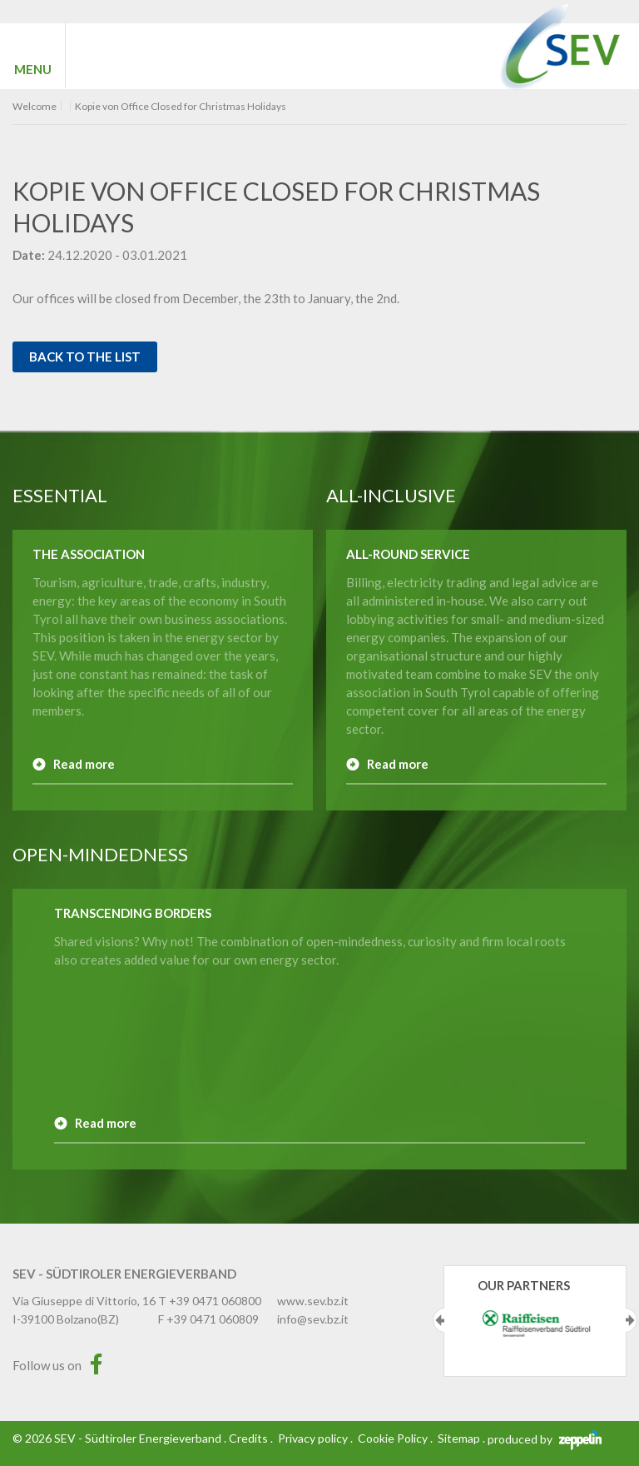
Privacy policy (313, 1438)
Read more (84, 763)
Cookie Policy (393, 1438)
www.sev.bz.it (313, 1301)
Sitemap (459, 1438)
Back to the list (85, 356)
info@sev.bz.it (313, 1319)
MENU (33, 69)
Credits (248, 1438)
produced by (545, 1439)
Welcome (34, 106)
